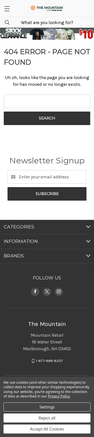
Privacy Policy (59, 396)
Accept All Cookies (47, 429)
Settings (47, 407)
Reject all (47, 418)
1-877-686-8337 (49, 360)
